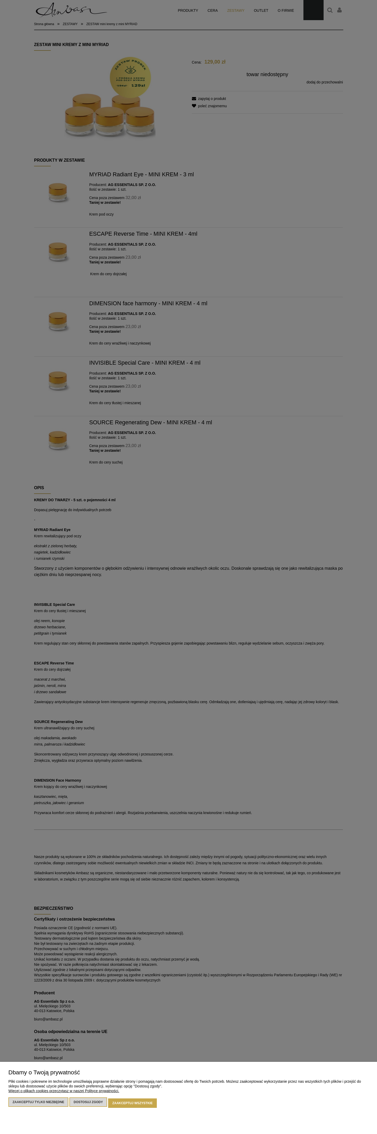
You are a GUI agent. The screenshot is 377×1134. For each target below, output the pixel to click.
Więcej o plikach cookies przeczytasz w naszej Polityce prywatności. (63, 1093)
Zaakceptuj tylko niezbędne (38, 1104)
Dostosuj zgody (88, 1104)
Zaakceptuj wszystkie (132, 1104)
